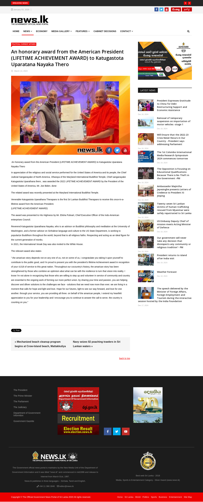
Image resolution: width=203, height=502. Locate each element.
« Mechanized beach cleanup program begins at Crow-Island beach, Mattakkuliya (40, 344)
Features (81, 31)
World (138, 497)
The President (20, 390)
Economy (41, 31)
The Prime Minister (22, 396)
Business (163, 497)
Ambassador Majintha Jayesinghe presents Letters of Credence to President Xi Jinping (174, 191)
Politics (145, 497)
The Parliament (21, 402)
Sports (154, 497)
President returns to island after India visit (172, 257)
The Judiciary (20, 407)
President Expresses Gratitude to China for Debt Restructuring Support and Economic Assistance (173, 105)
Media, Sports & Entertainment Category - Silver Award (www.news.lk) (148, 480)
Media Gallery (60, 31)
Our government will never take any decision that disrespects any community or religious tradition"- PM (174, 243)
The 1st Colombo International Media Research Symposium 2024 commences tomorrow (174, 155)
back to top (124, 358)
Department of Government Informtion (26, 414)
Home (16, 31)
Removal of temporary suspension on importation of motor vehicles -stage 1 (173, 121)
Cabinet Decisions (105, 31)
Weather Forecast (167, 272)
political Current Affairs (24, 44)
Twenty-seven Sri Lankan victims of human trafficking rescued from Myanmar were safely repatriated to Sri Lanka (174, 208)
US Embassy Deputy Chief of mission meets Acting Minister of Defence (174, 224)
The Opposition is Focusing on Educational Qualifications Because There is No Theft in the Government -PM (173, 174)
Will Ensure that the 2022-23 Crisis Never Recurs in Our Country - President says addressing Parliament (172, 140)
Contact (125, 31)
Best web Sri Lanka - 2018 (148, 476)
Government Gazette (23, 421)
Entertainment (175, 497)
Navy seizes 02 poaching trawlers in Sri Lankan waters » (96, 344)
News (26, 31)
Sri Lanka (129, 497)
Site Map (188, 497)
